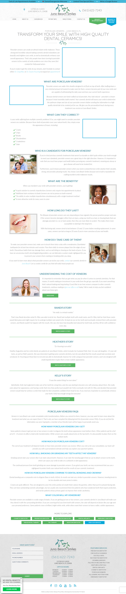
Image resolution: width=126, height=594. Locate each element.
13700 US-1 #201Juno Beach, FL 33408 (37, 10)
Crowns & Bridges (98, 560)
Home (14, 19)
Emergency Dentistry (104, 518)
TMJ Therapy (52, 522)
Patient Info (53, 19)
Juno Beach (26, 263)
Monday (55, 570)
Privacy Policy (61, 591)
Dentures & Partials (98, 565)
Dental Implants (84, 518)
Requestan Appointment (97, 20)
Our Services (38, 19)
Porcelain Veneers (99, 572)
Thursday (56, 574)
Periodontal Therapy (31, 522)
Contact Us (81, 19)
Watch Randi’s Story (63, 331)
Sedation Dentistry (73, 522)
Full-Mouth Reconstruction (98, 562)
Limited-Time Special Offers (83, 1)
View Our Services (94, 522)
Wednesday (57, 573)
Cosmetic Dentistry (21, 518)
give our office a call (72, 287)
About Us (25, 19)
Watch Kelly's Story (63, 399)
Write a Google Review (108, 1)
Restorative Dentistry (63, 518)
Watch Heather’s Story (63, 365)
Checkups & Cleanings (99, 553)
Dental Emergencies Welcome (54, 1)
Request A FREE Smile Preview (111, 21)
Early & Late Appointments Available (22, 1)
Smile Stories (67, 19)
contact (67, 260)
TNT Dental (82, 591)
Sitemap (55, 591)
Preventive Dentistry (42, 518)
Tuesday (56, 571)
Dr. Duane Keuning (33, 72)
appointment (55, 72)
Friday (55, 576)
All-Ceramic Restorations (98, 574)
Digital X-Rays (99, 555)
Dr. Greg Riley (19, 72)
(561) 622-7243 (90, 10)
